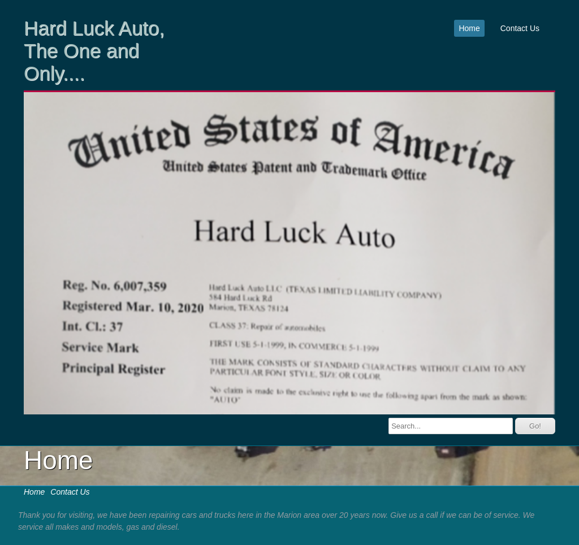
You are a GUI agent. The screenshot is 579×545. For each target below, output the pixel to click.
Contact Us (519, 28)
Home (469, 28)
